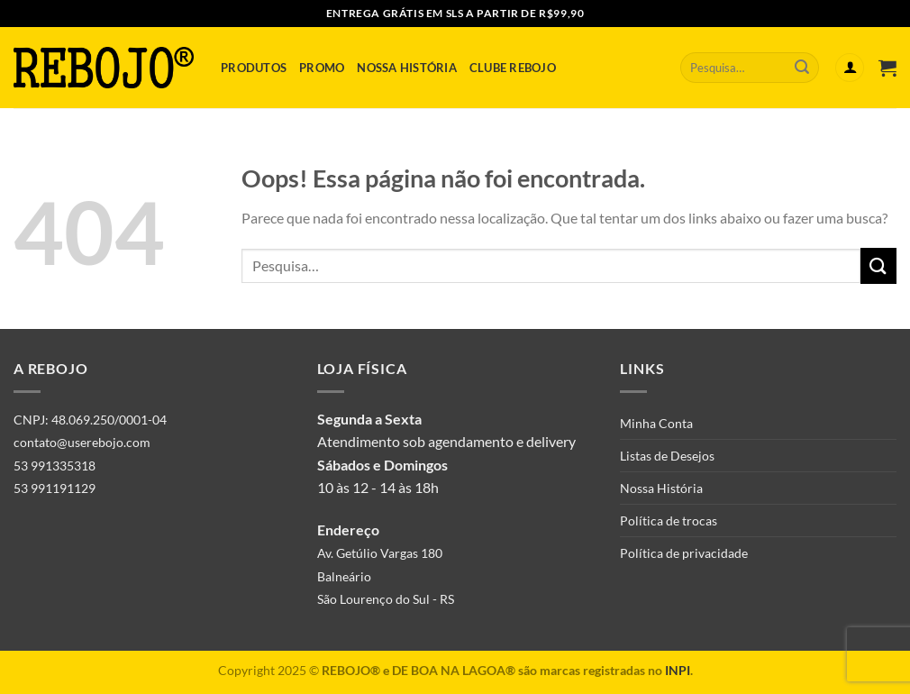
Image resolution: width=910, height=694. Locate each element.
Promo (321, 67)
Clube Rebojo (512, 67)
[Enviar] (802, 67)
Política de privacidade (684, 553)
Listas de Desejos (667, 455)
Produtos (254, 67)
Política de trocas (668, 520)
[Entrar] (849, 68)
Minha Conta (656, 423)
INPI (677, 670)
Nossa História (407, 67)
